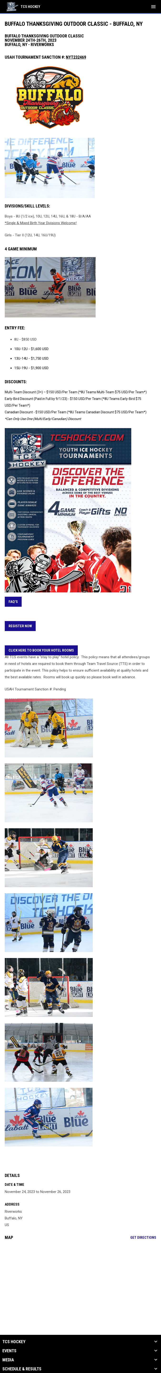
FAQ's (13, 602)
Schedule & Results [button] (21, 1369)
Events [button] (9, 1351)
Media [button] (8, 1360)
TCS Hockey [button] (13, 1342)
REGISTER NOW (20, 626)
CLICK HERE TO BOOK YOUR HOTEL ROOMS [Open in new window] (41, 650)
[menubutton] (153, 7)
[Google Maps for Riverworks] (80, 1280)
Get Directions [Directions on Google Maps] (143, 1237)
